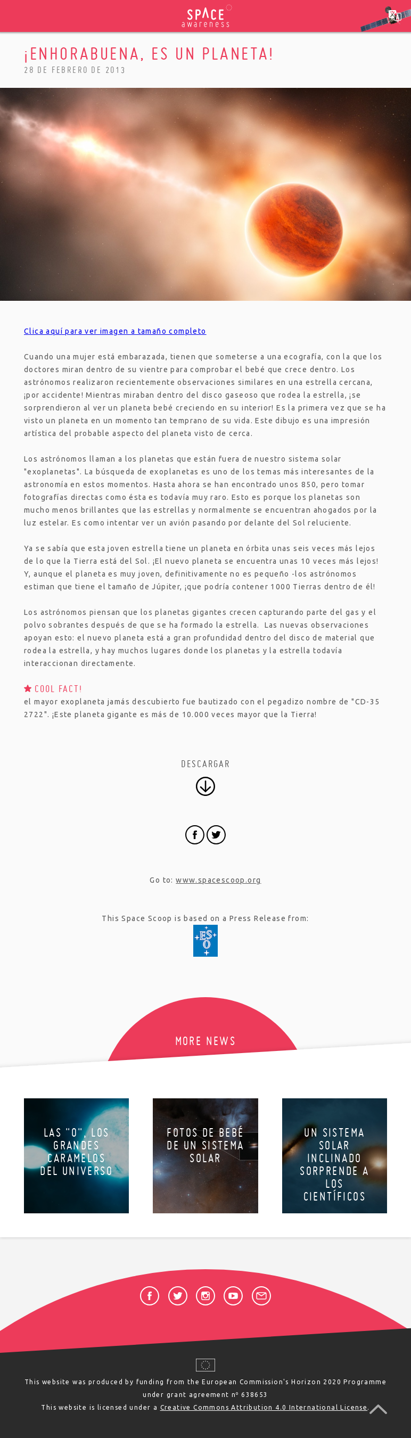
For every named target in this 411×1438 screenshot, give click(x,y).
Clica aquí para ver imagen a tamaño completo (115, 331)
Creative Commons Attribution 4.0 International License (264, 1407)
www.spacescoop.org (218, 880)
